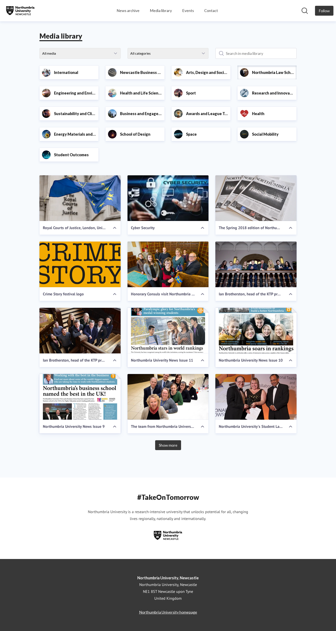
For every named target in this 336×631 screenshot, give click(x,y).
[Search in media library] (256, 53)
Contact (211, 10)
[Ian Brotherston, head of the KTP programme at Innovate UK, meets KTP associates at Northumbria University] (256, 264)
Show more (168, 445)
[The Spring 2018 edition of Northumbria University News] (256, 198)
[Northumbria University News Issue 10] (256, 330)
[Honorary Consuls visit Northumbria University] (168, 264)
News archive (128, 10)
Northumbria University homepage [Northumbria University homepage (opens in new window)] (168, 612)
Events (188, 10)
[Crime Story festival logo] (80, 264)
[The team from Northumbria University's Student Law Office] (168, 397)
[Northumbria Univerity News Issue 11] (168, 330)
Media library (161, 10)
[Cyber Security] (168, 198)
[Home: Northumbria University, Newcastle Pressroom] (20, 11)
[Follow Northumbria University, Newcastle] (324, 11)
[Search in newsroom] (304, 10)
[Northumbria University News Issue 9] (80, 397)
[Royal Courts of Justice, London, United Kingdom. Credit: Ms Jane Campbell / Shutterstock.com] (80, 198)
